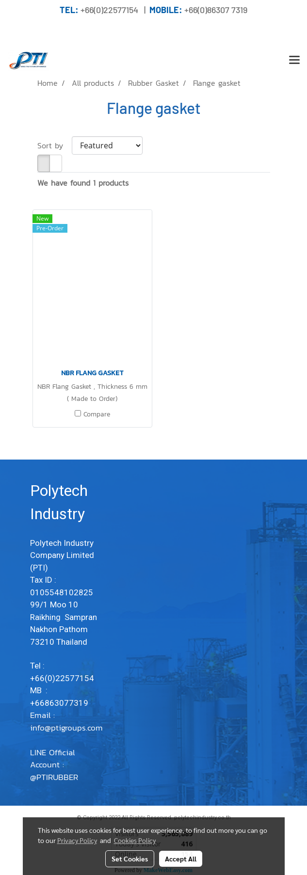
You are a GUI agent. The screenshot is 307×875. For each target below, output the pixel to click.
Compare (96, 414)
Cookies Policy (135, 840)
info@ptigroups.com (66, 734)
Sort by (54, 145)
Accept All (180, 858)
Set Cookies (130, 858)
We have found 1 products (83, 183)
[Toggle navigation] (294, 60)
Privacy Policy (77, 840)
